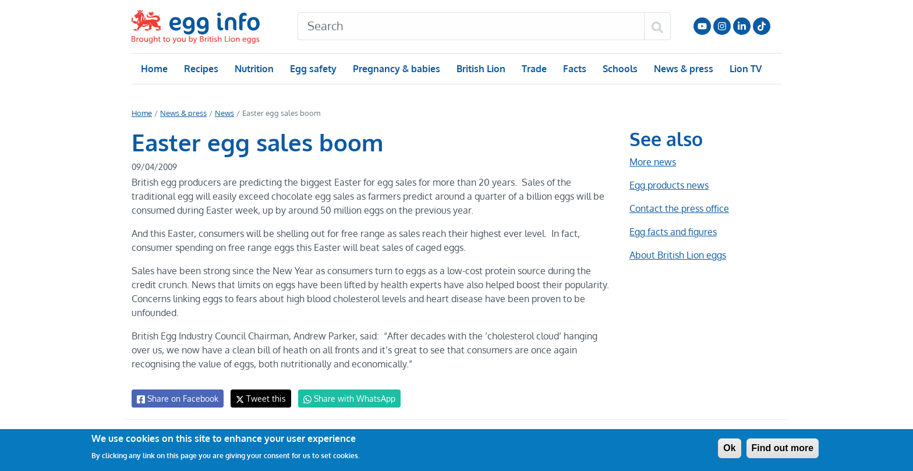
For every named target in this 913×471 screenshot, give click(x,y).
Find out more (783, 448)
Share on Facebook (177, 399)
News (223, 113)
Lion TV (744, 69)
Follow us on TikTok (761, 26)
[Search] (471, 26)
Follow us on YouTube (702, 26)
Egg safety (313, 69)
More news (652, 162)
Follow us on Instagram (722, 26)
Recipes (200, 69)
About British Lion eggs (677, 255)
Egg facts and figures (672, 232)
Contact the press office (678, 208)
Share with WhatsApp (343, 399)
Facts (573, 69)
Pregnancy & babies (395, 69)
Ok (729, 448)
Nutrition (254, 69)
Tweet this (258, 398)
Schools (618, 69)
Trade (533, 69)
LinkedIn (742, 26)
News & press (682, 69)
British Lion (480, 69)
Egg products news (669, 185)
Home (154, 69)
